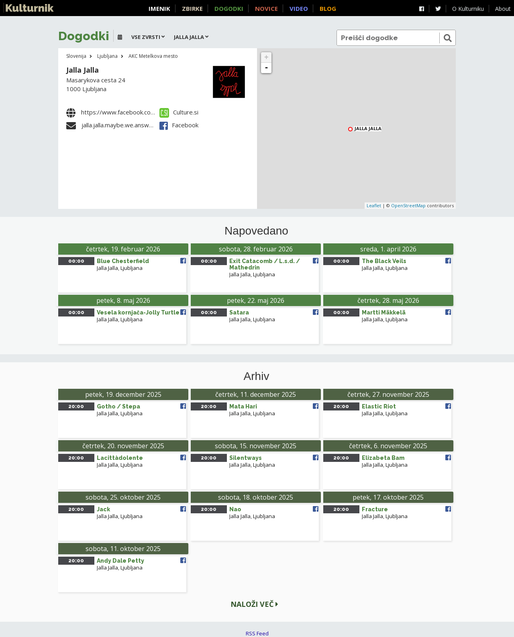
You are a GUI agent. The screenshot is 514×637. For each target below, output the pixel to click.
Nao (235, 509)
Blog (328, 8)
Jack (103, 509)
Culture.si (178, 112)
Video (299, 8)
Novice (266, 8)
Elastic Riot (379, 406)
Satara (239, 312)
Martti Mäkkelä (384, 312)
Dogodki (228, 8)
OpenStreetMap (408, 205)
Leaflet (374, 205)
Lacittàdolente (120, 458)
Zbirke (192, 8)
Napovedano (256, 231)
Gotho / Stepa (118, 406)
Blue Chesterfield (123, 261)
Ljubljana (107, 56)
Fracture (375, 509)
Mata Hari (243, 406)
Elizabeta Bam (383, 458)
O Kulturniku (468, 8)
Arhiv (256, 376)
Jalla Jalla (82, 70)
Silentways (245, 458)
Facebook (178, 125)
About (503, 8)
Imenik (159, 8)
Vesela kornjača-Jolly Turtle (138, 312)
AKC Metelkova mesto (153, 56)
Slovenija (76, 56)
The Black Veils (384, 261)
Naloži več (254, 604)
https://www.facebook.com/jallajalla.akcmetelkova (149, 112)
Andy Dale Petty (120, 560)
